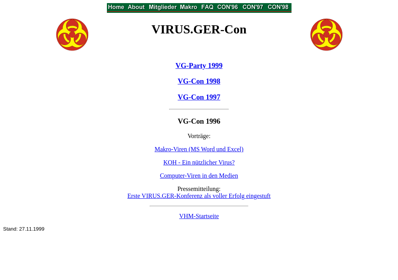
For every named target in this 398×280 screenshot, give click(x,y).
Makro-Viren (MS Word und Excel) (199, 149)
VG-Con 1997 (199, 97)
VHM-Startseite (199, 216)
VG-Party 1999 (198, 65)
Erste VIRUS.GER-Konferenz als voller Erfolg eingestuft (199, 195)
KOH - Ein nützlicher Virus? (199, 162)
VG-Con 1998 (199, 81)
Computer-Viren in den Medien (199, 175)
